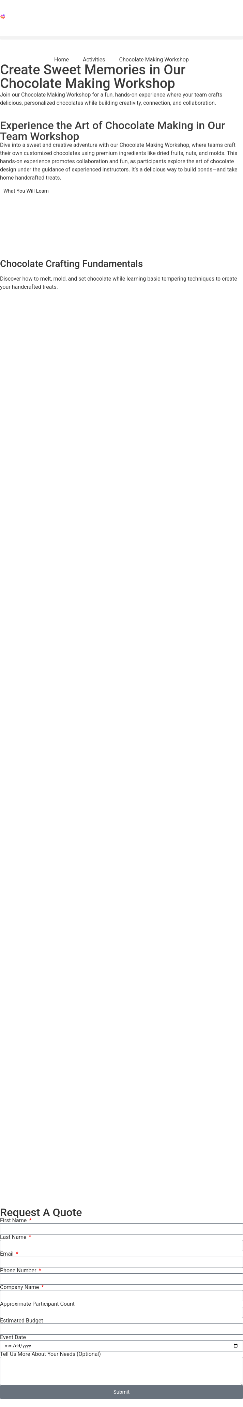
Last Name (14, 1237)
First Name (14, 1220)
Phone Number (18, 1270)
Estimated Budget (21, 1320)
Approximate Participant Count (37, 1304)
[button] (121, 38)
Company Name (20, 1287)
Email (7, 1254)
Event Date (13, 1337)
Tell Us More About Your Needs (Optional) (50, 1354)
